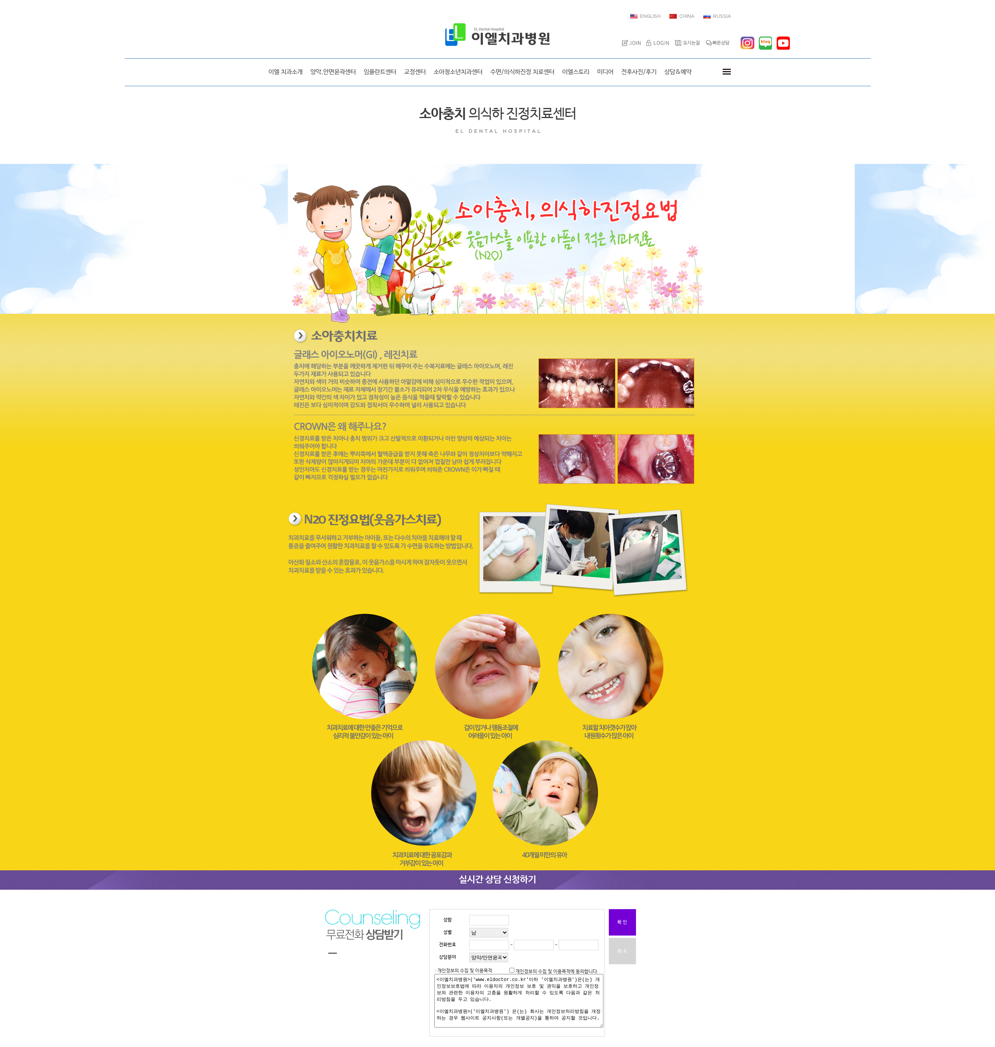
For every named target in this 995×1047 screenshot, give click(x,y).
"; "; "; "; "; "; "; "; (488, 957)
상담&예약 (678, 72)
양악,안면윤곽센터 (333, 72)
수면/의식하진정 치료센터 (522, 72)
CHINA (686, 16)
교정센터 (415, 72)
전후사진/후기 (639, 72)
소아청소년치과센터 (458, 72)
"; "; (488, 932)
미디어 (605, 72)
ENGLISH (650, 16)
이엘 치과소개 (285, 72)
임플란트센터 (380, 72)
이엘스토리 (575, 72)
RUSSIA (722, 16)
